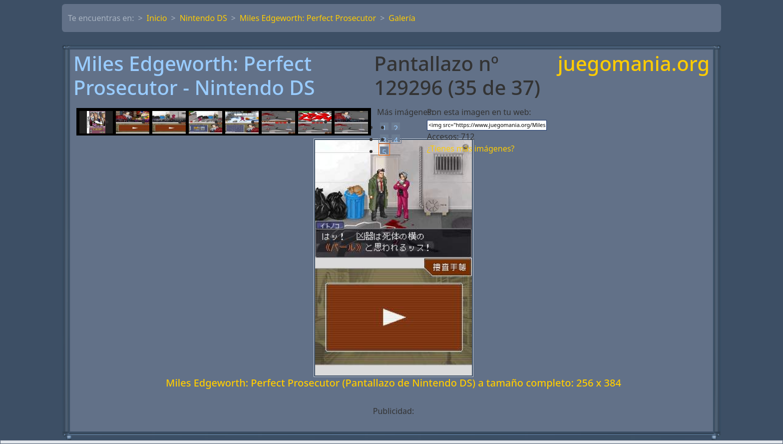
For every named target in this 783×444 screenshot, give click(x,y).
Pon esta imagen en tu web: (479, 112)
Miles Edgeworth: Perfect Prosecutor (308, 18)
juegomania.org (634, 64)
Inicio (157, 18)
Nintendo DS (203, 18)
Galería (402, 18)
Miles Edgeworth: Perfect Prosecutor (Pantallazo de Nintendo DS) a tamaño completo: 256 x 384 (393, 383)
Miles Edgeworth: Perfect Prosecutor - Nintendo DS (194, 76)
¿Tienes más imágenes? (470, 148)
